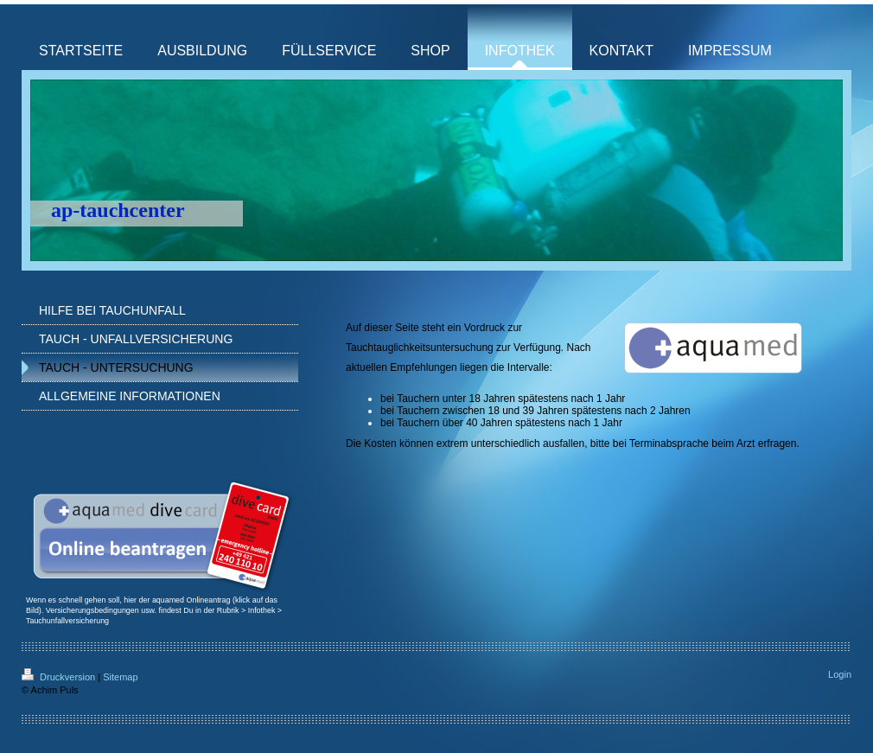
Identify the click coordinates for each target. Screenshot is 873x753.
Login (839, 674)
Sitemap (120, 677)
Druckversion (60, 677)
